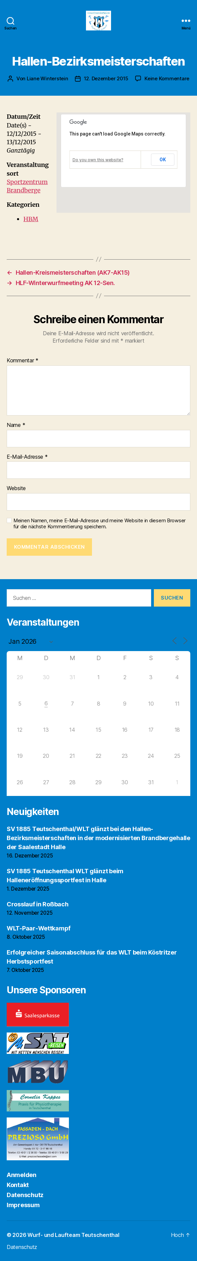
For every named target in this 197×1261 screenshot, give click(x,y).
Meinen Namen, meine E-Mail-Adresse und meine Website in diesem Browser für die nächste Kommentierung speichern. (99, 524)
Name (16, 425)
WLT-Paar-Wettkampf (39, 928)
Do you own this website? (98, 159)
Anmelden (21, 1174)
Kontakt (18, 1184)
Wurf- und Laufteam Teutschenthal (73, 1235)
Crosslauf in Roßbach (38, 904)
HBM (30, 219)
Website (16, 488)
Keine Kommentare (166, 78)
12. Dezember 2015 (106, 78)
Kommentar (22, 361)
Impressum (23, 1204)
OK (163, 159)
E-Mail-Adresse (27, 457)
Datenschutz (25, 1194)
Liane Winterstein (47, 78)
